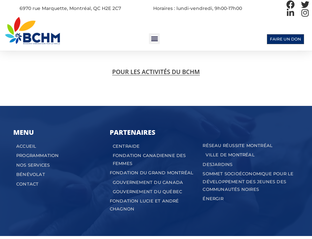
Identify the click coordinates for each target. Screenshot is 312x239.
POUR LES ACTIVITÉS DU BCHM (156, 72)
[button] (154, 38)
